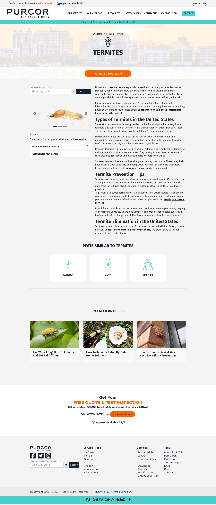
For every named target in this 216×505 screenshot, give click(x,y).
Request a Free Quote (108, 73)
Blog (166, 470)
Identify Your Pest (147, 477)
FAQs (167, 467)
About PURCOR (173, 453)
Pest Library (170, 457)
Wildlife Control (146, 473)
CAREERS (188, 13)
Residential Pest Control (60, 146)
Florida (88, 457)
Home (99, 34)
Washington (91, 470)
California (89, 453)
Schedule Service (122, 415)
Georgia (88, 460)
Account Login (199, 3)
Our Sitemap (171, 463)
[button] (34, 113)
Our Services (74, 13)
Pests (109, 34)
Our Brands (170, 460)
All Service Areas (93, 473)
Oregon (88, 467)
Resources (114, 13)
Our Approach (95, 13)
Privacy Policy (101, 493)
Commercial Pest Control (60, 153)
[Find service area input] (50, 91)
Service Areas (133, 13)
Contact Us (150, 13)
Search (83, 91)
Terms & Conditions (121, 493)
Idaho (87, 463)
